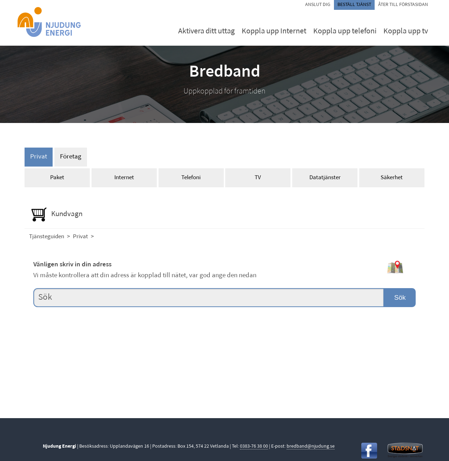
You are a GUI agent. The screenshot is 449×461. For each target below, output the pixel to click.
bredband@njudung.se (311, 446)
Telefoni (191, 178)
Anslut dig (317, 4)
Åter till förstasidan (403, 4)
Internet (124, 178)
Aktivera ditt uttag (206, 31)
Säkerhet (392, 178)
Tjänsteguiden (46, 237)
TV (258, 178)
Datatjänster (325, 178)
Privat (38, 157)
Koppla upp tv (405, 31)
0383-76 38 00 (254, 446)
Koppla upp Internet (274, 31)
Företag (70, 157)
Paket (57, 178)
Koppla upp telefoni (344, 31)
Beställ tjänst (354, 4)
